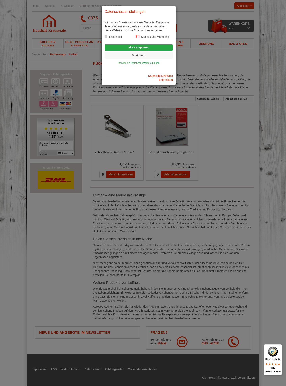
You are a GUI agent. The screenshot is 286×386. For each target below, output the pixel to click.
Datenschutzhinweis (160, 75)
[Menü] (279, 346)
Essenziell (115, 36)
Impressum (166, 79)
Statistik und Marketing (155, 36)
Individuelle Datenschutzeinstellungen (139, 63)
